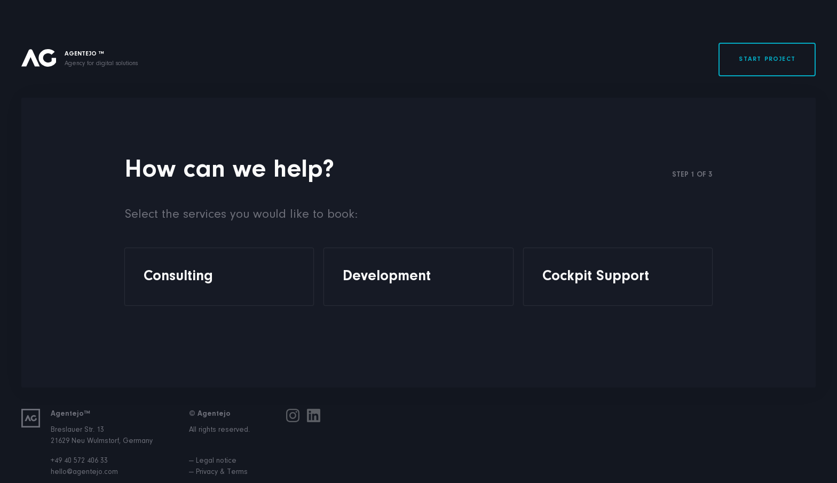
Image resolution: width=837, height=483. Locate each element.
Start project (767, 59)
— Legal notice (212, 461)
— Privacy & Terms (218, 472)
